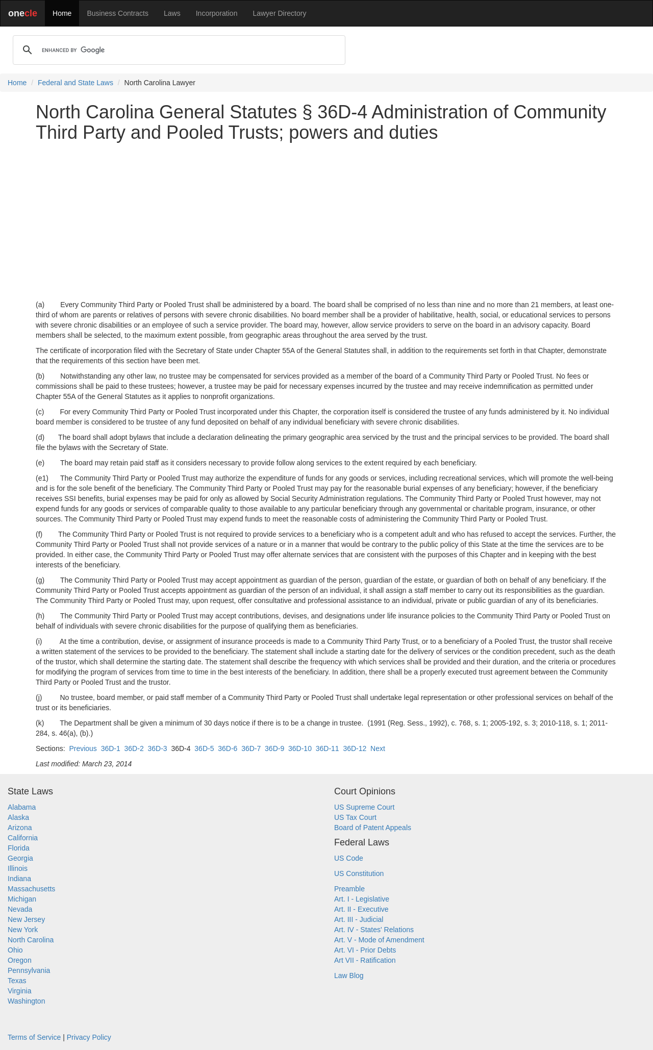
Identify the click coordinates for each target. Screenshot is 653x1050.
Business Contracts (117, 13)
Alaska (18, 817)
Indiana (19, 878)
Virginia (19, 991)
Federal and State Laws (75, 83)
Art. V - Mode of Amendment (379, 940)
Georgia (20, 858)
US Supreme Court (364, 807)
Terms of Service (34, 1037)
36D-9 (274, 748)
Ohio (15, 950)
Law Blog (349, 975)
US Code (348, 858)
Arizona (20, 827)
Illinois (18, 868)
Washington (26, 1001)
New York (23, 930)
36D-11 (327, 748)
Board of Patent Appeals (372, 827)
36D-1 (110, 748)
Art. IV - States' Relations (374, 930)
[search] (177, 50)
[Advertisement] (326, 220)
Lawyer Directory (279, 13)
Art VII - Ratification (365, 960)
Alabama (22, 807)
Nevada (20, 909)
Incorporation (217, 13)
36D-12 (354, 748)
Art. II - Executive (361, 909)
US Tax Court (355, 817)
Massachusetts (31, 889)
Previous (82, 748)
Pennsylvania (29, 970)
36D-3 (157, 748)
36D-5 (204, 748)
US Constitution (359, 873)
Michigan (22, 899)
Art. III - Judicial (358, 919)
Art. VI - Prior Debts (365, 950)
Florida (19, 848)
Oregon (20, 960)
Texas (17, 981)
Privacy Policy (89, 1037)
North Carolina (31, 940)
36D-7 (251, 748)
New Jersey (26, 919)
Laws (172, 13)
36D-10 (300, 748)
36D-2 (134, 748)
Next (377, 748)
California (23, 838)
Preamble (349, 889)
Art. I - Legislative (361, 899)
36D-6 (227, 748)
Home (62, 13)
